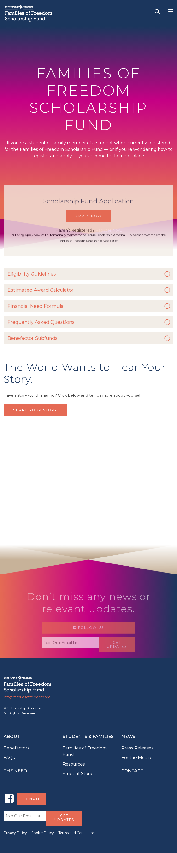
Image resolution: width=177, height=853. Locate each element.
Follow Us (88, 637)
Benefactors (16, 748)
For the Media (136, 757)
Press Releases (138, 748)
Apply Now (88, 224)
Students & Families (88, 736)
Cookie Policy (42, 833)
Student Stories (79, 773)
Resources (74, 764)
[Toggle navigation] (170, 11)
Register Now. (108, 238)
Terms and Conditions (76, 833)
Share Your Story (35, 410)
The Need (15, 770)
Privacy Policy (15, 833)
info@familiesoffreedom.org (27, 697)
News (128, 736)
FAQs (9, 757)
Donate (31, 799)
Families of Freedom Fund (85, 751)
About (12, 736)
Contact (132, 770)
